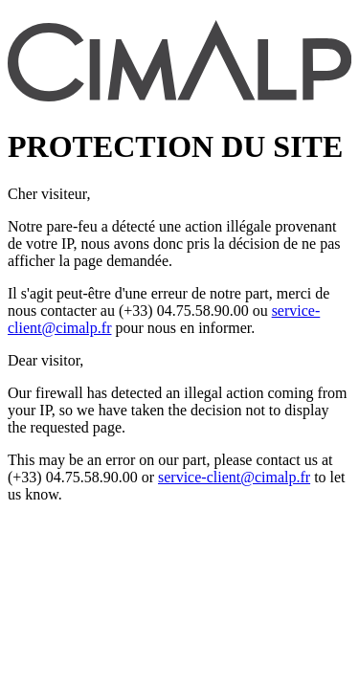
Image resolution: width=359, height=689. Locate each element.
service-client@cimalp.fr (234, 477)
